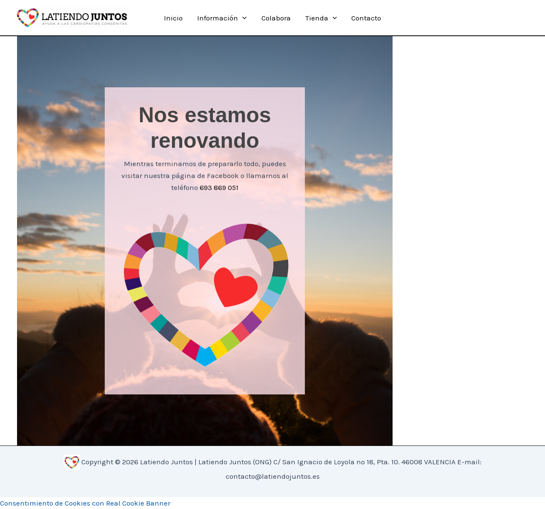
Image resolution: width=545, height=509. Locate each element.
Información (222, 18)
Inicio (173, 18)
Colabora (276, 18)
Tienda (321, 18)
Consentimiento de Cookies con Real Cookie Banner (85, 503)
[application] (242, 18)
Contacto (366, 18)
